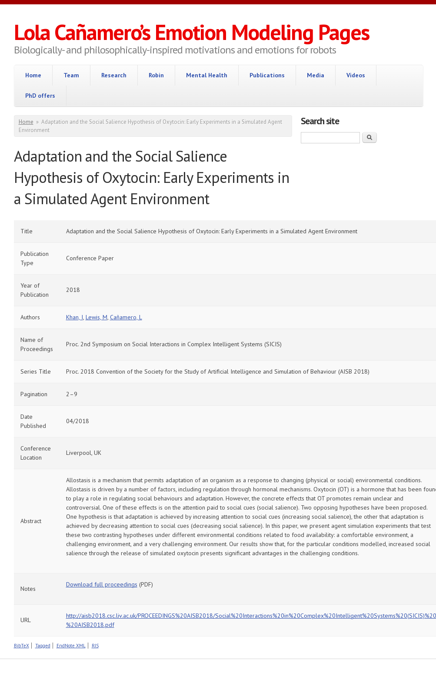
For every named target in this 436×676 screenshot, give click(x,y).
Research (113, 75)
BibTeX (21, 646)
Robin (156, 75)
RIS (95, 646)
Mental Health (206, 75)
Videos (355, 75)
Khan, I (74, 317)
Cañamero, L (126, 317)
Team (71, 75)
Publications (267, 75)
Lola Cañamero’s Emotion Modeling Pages (191, 32)
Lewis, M (96, 317)
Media (315, 75)
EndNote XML (71, 646)
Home (33, 75)
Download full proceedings (101, 584)
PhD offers (40, 95)
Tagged (42, 646)
